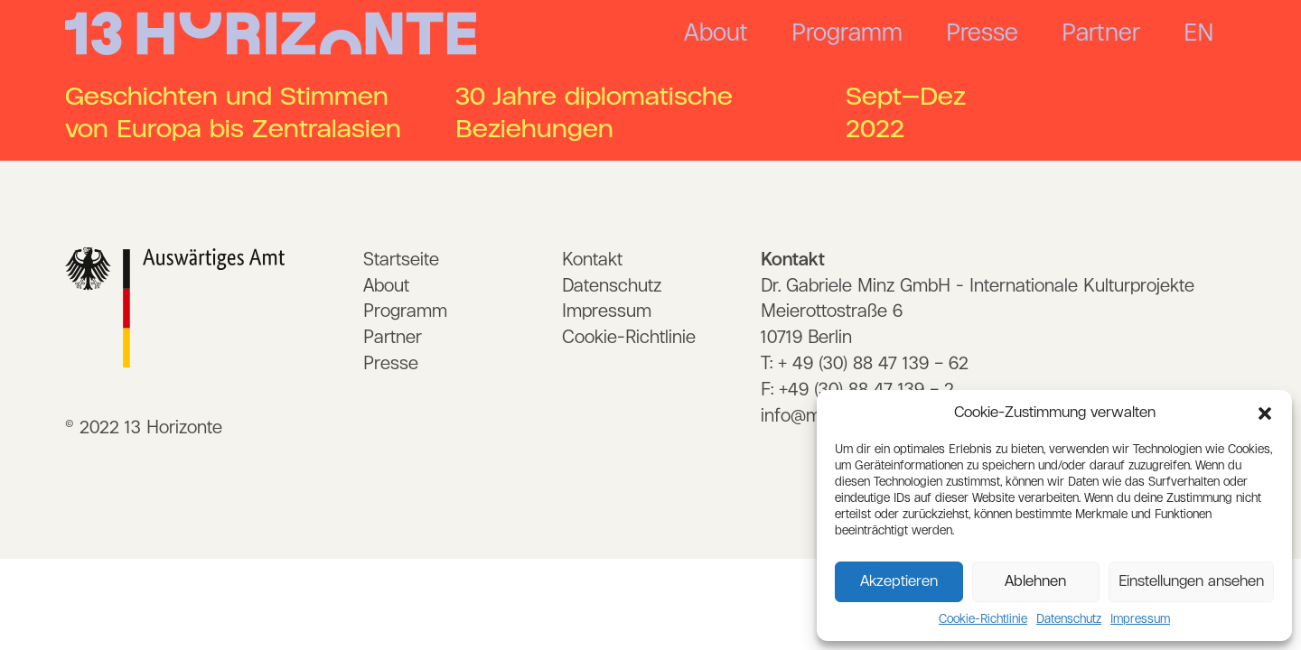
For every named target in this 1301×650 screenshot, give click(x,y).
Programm (847, 33)
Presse (982, 33)
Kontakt (592, 260)
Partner (1101, 33)
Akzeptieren (899, 582)
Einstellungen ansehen (1191, 582)
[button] (1265, 413)
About (716, 33)
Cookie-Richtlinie (983, 619)
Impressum (1140, 619)
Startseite (401, 260)
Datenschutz (1068, 619)
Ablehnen (1035, 582)
